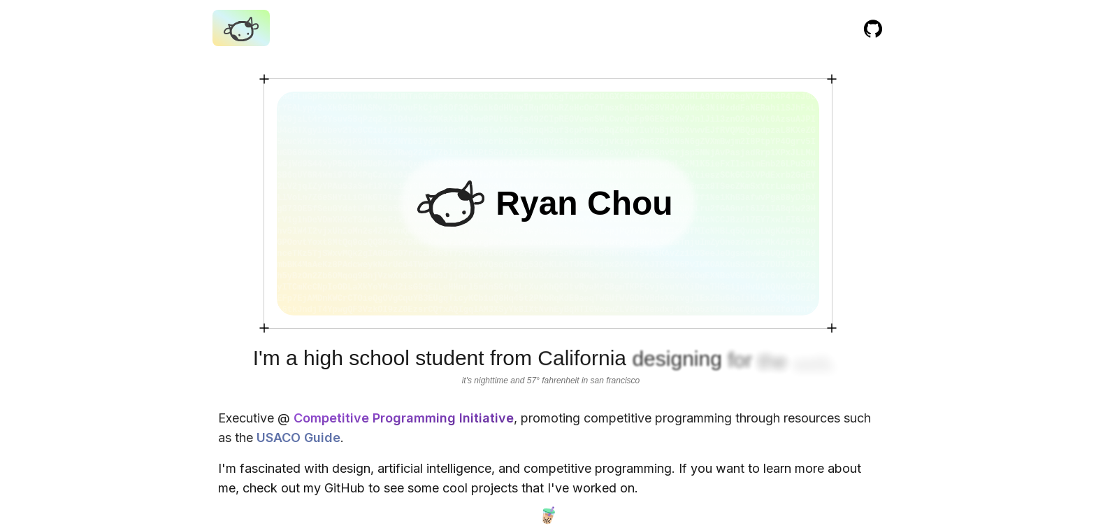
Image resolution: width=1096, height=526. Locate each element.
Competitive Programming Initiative (402, 418)
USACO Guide (296, 437)
